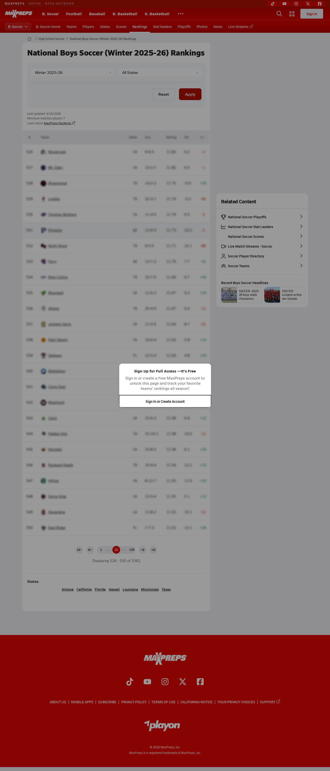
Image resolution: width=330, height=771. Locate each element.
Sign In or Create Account (165, 401)
